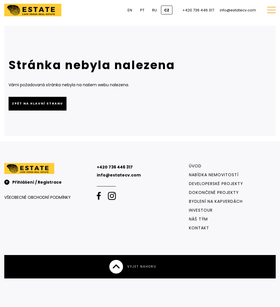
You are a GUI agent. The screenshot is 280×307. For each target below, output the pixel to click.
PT (142, 10)
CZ (166, 10)
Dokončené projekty (214, 192)
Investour (201, 210)
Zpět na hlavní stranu (37, 103)
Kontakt (199, 228)
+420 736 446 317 (198, 10)
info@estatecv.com (238, 10)
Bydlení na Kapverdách (216, 201)
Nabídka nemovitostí (214, 175)
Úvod (195, 166)
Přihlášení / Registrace (33, 182)
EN (130, 10)
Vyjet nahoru (132, 267)
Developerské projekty (216, 183)
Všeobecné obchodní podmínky (37, 197)
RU (154, 10)
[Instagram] (112, 196)
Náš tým (198, 219)
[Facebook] (99, 196)
